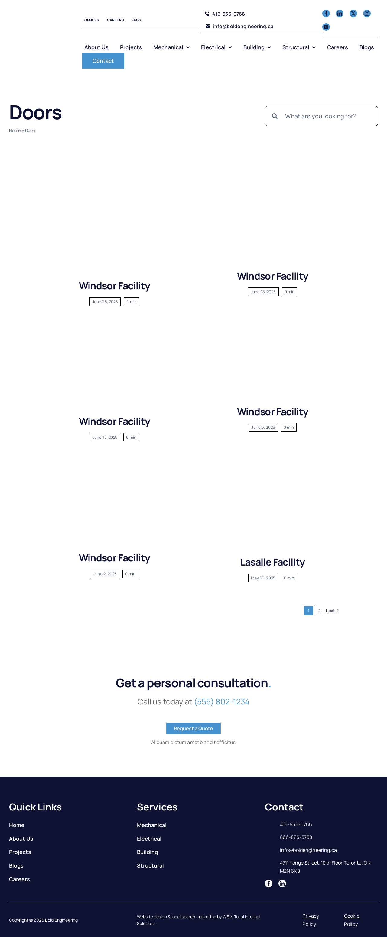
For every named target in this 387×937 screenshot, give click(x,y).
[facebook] (326, 13)
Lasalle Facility (272, 562)
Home (15, 130)
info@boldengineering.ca (308, 850)
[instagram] (367, 13)
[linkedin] (339, 13)
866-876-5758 (296, 837)
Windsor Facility (114, 285)
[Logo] (33, 33)
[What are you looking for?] (321, 116)
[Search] (275, 116)
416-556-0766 (296, 824)
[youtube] (326, 27)
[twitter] (353, 13)
